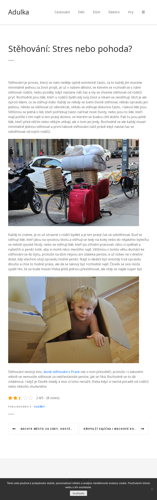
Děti (81, 12)
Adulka (18, 12)
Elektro (114, 12)
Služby (39, 406)
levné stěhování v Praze (62, 371)
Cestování (62, 12)
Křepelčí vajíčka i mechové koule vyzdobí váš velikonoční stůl (116, 429)
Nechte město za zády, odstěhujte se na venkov (49, 429)
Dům (96, 12)
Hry (130, 12)
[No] (152, 489)
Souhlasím (78, 493)
